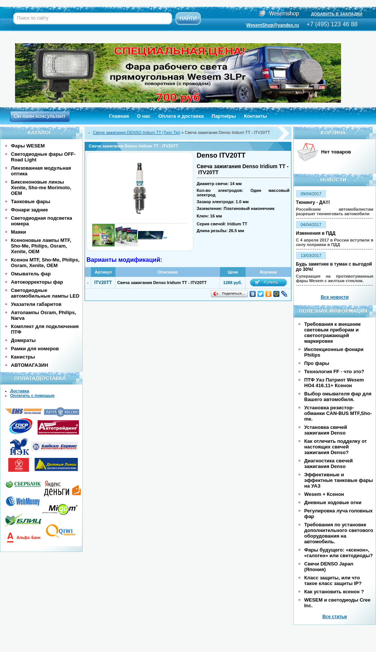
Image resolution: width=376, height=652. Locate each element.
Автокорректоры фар (37, 282)
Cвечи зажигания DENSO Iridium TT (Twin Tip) (136, 132)
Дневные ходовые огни (332, 502)
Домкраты (23, 340)
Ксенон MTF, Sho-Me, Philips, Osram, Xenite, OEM (45, 262)
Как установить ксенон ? (334, 591)
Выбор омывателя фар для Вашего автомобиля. (337, 396)
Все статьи (334, 616)
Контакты (255, 116)
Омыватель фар (31, 274)
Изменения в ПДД (315, 233)
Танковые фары (30, 201)
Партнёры (224, 116)
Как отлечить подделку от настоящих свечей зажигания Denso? (335, 446)
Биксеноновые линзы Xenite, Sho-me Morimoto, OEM (41, 187)
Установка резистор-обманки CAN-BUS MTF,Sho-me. (338, 413)
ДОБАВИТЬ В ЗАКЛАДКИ (336, 14)
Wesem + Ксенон (324, 494)
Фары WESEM (28, 146)
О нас (143, 116)
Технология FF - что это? (334, 371)
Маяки (18, 232)
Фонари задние (29, 210)
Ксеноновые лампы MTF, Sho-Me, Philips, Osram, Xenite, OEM (41, 245)
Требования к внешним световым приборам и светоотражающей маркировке (332, 332)
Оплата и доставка (181, 116)
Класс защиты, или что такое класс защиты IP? (333, 580)
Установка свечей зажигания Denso (325, 430)
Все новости (335, 297)
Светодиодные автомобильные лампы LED (45, 293)
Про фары (316, 363)
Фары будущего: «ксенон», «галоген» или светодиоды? (338, 552)
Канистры (23, 357)
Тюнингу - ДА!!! (313, 202)
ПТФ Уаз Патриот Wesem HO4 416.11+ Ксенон (334, 382)
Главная (119, 116)
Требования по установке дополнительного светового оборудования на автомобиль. (338, 533)
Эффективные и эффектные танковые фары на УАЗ (338, 480)
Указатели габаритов (36, 304)
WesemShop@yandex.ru (272, 25)
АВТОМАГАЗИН (29, 365)
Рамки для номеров (35, 348)
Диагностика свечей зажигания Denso (328, 463)
